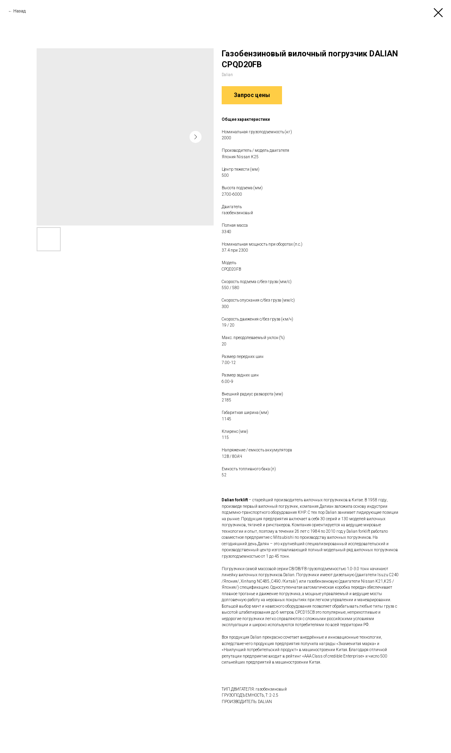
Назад (19, 11)
